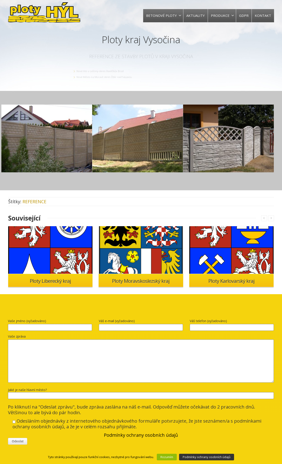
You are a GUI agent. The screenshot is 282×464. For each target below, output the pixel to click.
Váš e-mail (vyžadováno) (141, 326)
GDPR (244, 15)
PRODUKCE (222, 15)
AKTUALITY (195, 15)
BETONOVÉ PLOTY (163, 15)
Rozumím (166, 457)
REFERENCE (34, 201)
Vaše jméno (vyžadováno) (50, 326)
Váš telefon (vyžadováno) (232, 326)
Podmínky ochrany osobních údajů (141, 435)
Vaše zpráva (141, 359)
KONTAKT (263, 15)
